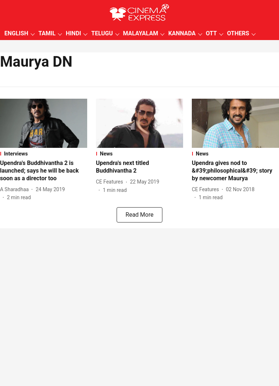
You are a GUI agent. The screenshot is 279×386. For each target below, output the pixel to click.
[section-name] (43, 154)
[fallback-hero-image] (43, 123)
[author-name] (16, 189)
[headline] (43, 170)
